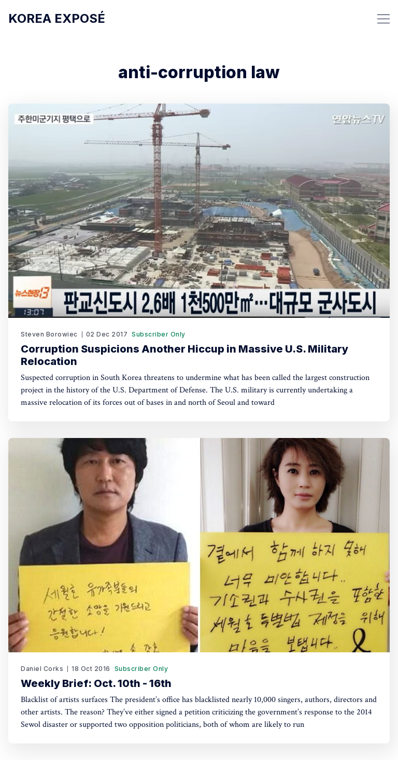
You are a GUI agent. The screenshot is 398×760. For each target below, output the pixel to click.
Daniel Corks (42, 669)
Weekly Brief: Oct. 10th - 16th (96, 683)
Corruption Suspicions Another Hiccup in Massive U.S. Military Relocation (184, 355)
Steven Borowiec (49, 334)
